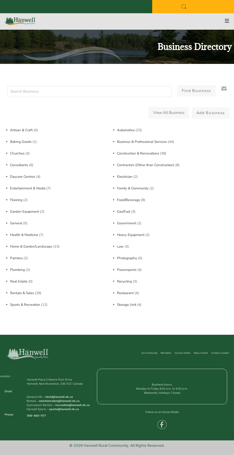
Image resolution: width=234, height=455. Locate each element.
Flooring (16, 199)
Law (120, 246)
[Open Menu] (227, 21)
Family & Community (133, 188)
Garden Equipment (24, 211)
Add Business (210, 112)
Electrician (125, 176)
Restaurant (125, 292)
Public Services (44, 8)
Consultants (19, 164)
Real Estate (18, 281)
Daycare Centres (22, 176)
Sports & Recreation (25, 304)
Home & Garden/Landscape (31, 246)
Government (126, 223)
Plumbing (17, 269)
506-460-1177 (36, 417)
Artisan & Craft (21, 130)
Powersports (126, 269)
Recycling (124, 281)
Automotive (126, 130)
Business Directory (17, 8)
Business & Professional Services (142, 141)
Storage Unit (126, 304)
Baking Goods (21, 141)
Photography (127, 258)
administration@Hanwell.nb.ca (59, 409)
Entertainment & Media (27, 188)
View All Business (168, 112)
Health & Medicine (24, 234)
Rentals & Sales (22, 292)
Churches (17, 153)
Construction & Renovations (138, 153)
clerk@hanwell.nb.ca (59, 404)
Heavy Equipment (130, 234)
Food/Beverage (128, 199)
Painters (16, 258)
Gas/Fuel (123, 211)
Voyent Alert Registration (75, 8)
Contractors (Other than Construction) (145, 164)
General (16, 223)
